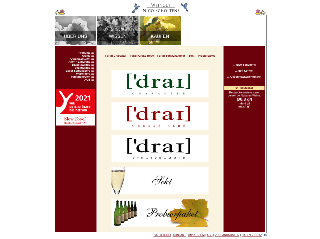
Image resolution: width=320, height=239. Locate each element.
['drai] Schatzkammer (171, 55)
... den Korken (244, 70)
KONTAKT (179, 234)
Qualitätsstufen (80, 58)
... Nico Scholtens (244, 64)
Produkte (84, 52)
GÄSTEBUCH (162, 234)
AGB (87, 79)
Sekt (191, 55)
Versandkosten (80, 76)
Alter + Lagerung (79, 61)
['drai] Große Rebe (142, 55)
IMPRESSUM (196, 234)
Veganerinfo (82, 67)
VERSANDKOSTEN (227, 234)
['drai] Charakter (115, 55)
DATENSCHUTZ (252, 234)
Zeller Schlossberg (78, 70)
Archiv (86, 55)
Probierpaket (206, 55)
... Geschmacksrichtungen (244, 76)
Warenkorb (83, 73)
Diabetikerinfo (81, 64)
